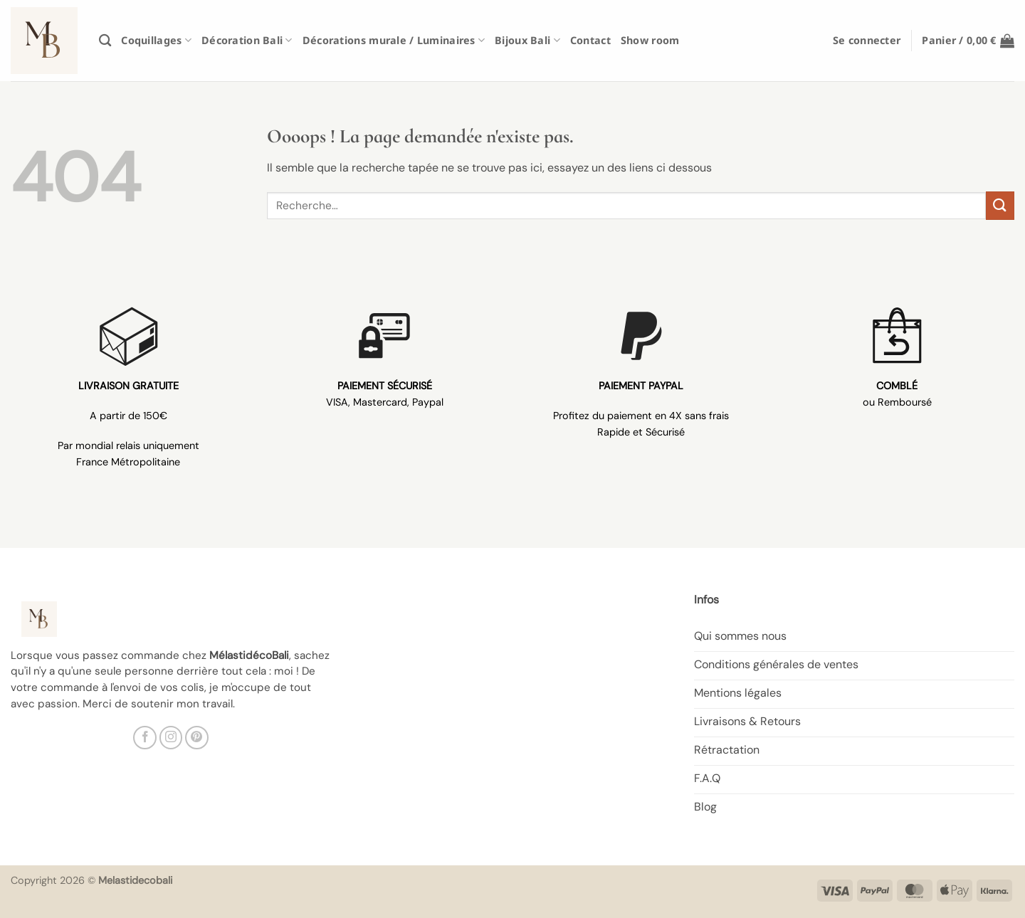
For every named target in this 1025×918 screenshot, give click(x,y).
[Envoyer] (1000, 205)
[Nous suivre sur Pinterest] (197, 737)
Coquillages (156, 40)
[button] (866, 40)
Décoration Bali (247, 40)
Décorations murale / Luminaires (394, 40)
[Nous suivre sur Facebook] (145, 737)
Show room (650, 40)
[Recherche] (105, 41)
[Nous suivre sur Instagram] (171, 737)
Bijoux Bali (527, 40)
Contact (590, 40)
